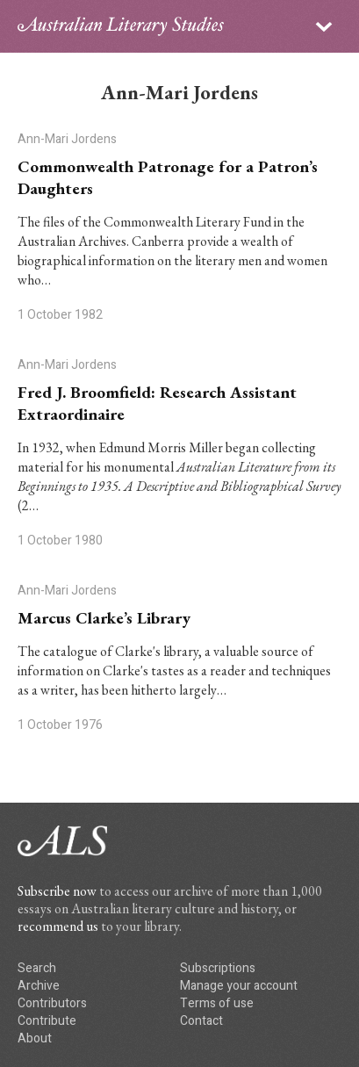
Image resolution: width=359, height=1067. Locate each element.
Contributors (52, 1003)
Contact (201, 1021)
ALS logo (121, 26)
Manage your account (239, 986)
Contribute (47, 1021)
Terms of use (217, 1003)
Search (37, 968)
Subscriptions (217, 968)
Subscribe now (57, 891)
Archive (39, 986)
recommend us (58, 926)
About (35, 1038)
